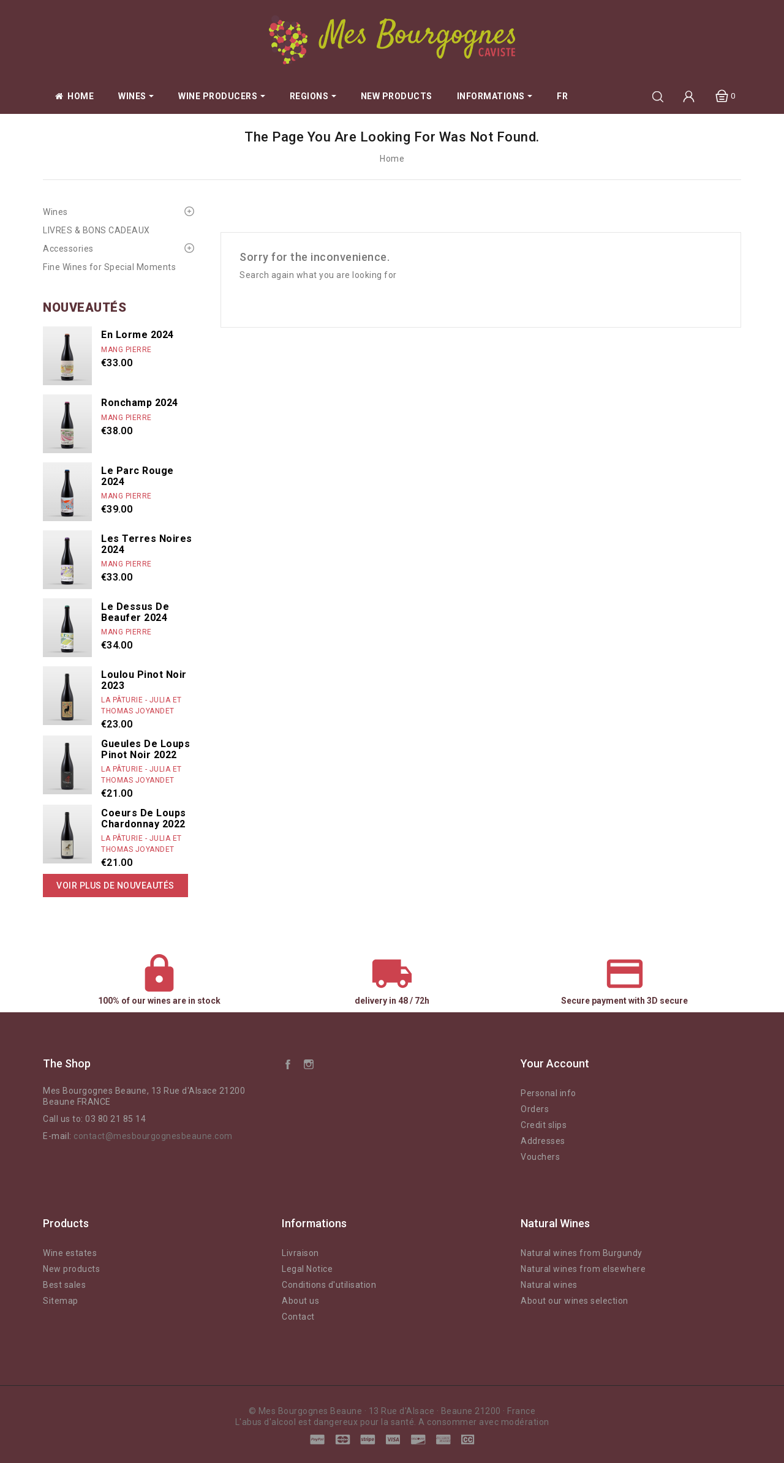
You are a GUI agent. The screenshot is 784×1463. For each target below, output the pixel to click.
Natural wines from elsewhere (583, 1269)
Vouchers (540, 1157)
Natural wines (549, 1285)
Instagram (309, 1064)
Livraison (300, 1253)
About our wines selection (574, 1301)
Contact (298, 1317)
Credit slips (544, 1125)
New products (71, 1269)
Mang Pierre (126, 349)
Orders (535, 1109)
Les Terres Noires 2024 (146, 544)
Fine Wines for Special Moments (109, 267)
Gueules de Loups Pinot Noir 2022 (145, 749)
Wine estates (70, 1253)
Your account (555, 1063)
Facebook (288, 1064)
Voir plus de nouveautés (115, 885)
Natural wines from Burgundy (582, 1253)
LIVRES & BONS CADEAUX (96, 230)
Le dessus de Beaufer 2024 (135, 612)
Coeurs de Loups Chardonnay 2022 (143, 818)
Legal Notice (307, 1269)
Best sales (64, 1285)
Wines (55, 212)
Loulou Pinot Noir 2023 (144, 680)
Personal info (548, 1093)
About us (300, 1301)
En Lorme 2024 (137, 334)
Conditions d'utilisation (329, 1285)
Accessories (68, 249)
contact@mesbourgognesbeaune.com (153, 1136)
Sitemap (60, 1301)
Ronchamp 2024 (139, 402)
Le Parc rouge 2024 (137, 476)
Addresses (543, 1141)
